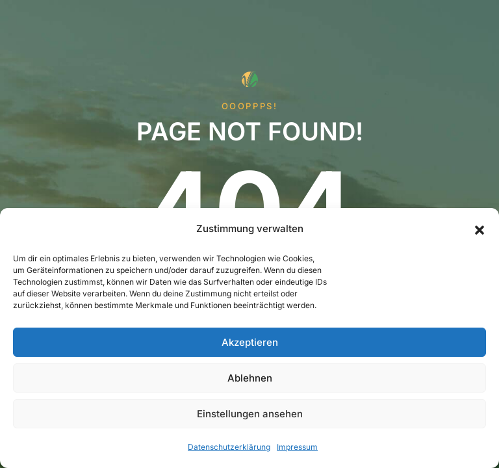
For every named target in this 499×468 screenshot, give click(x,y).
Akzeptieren (250, 342)
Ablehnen (249, 378)
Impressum (297, 447)
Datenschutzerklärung (229, 447)
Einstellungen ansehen (250, 414)
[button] (479, 228)
